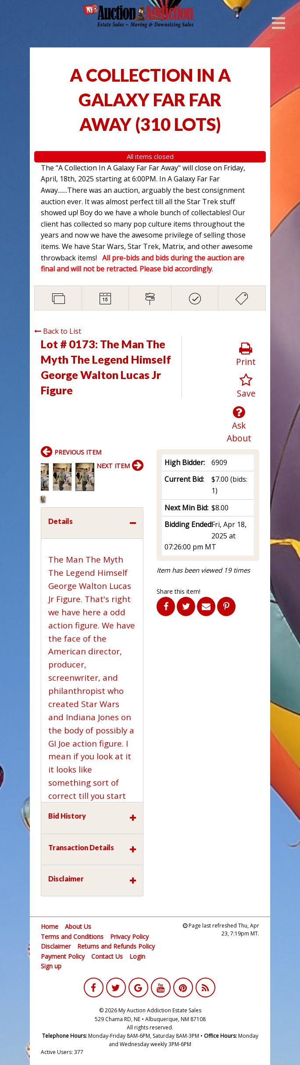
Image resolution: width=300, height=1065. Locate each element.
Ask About (239, 424)
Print (246, 355)
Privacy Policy (129, 936)
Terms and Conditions (72, 936)
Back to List (57, 331)
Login (137, 956)
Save (246, 386)
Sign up (51, 966)
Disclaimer (56, 946)
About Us (78, 926)
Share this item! (178, 591)
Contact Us (107, 956)
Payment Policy (63, 956)
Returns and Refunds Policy (116, 946)
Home (49, 926)
